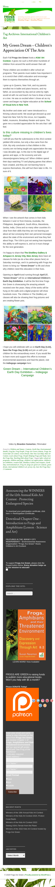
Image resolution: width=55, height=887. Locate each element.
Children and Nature (17, 449)
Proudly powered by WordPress (37, 875)
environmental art (13, 465)
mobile (11, 785)
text (9, 782)
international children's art (17, 467)
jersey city (31, 467)
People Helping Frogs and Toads (34, 456)
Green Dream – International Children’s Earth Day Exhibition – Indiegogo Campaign (27, 372)
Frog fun (12, 451)
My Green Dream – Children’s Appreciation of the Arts (27, 48)
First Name (11, 763)
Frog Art (23, 465)
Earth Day (36, 449)
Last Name (11, 769)
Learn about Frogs (15, 456)
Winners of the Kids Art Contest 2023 (21, 822)
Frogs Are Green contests (34, 451)
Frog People (20, 451)
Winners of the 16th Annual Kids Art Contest (24, 813)
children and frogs (17, 460)
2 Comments (7, 469)
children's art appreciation (33, 460)
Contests (28, 449)
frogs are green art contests (36, 465)
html (10, 779)
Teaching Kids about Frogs (23, 458)
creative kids (17, 462)
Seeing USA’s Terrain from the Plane (21, 825)
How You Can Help (37, 454)
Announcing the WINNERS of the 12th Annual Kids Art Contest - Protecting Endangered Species (25, 497)
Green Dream (24, 454)
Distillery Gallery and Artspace (34, 462)
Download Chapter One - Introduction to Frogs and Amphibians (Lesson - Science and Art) (26, 525)
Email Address (13, 756)
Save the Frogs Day (43, 467)
